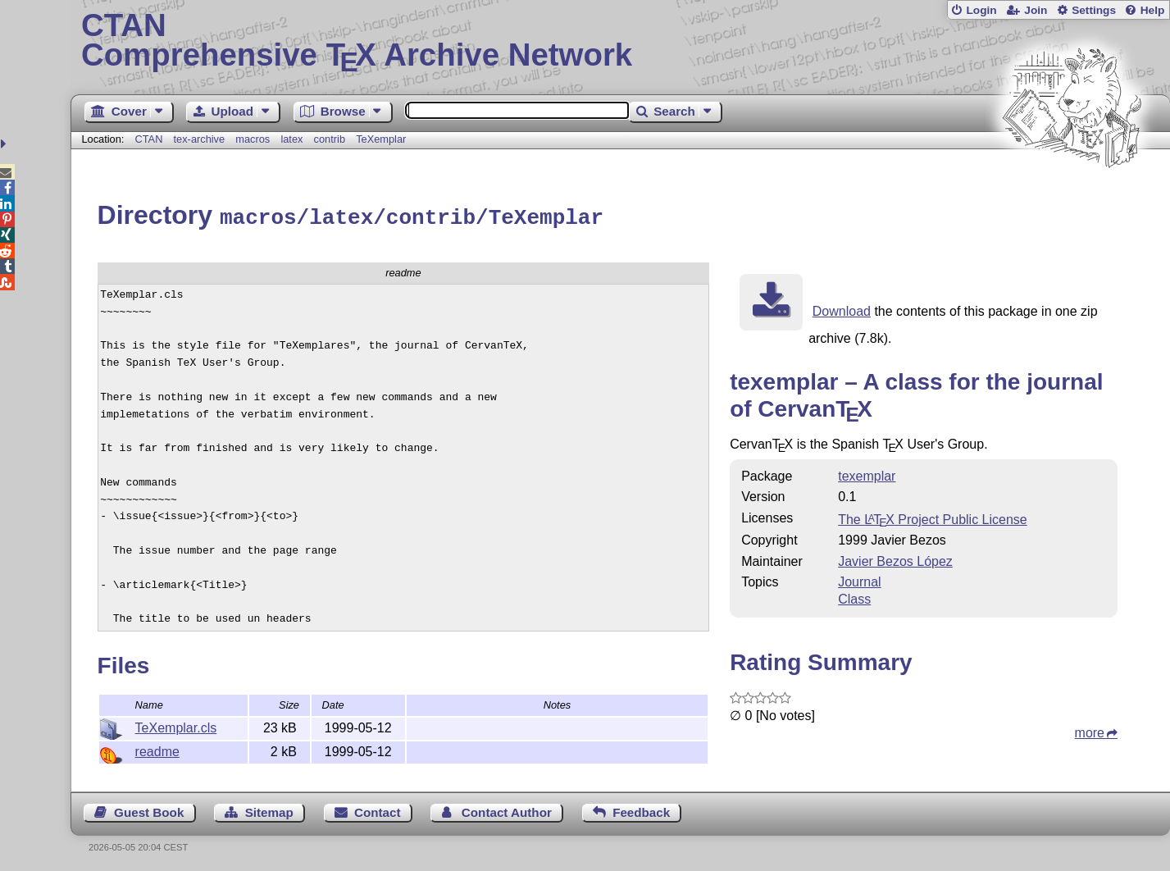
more (1089, 730)
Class (854, 597)
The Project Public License (932, 517)
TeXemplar (381, 139)
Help (1152, 10)
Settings (1094, 10)
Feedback (641, 810)
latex (291, 139)
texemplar (866, 474)
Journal (859, 579)
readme (157, 749)
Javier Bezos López (895, 559)
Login (981, 10)
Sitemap (269, 810)
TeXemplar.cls (176, 725)
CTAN (149, 139)
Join (1035, 10)
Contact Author (507, 810)
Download (842, 309)
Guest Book (149, 810)
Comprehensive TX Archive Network (620, 41)
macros (252, 139)
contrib (329, 139)
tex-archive (199, 139)
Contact (377, 810)
